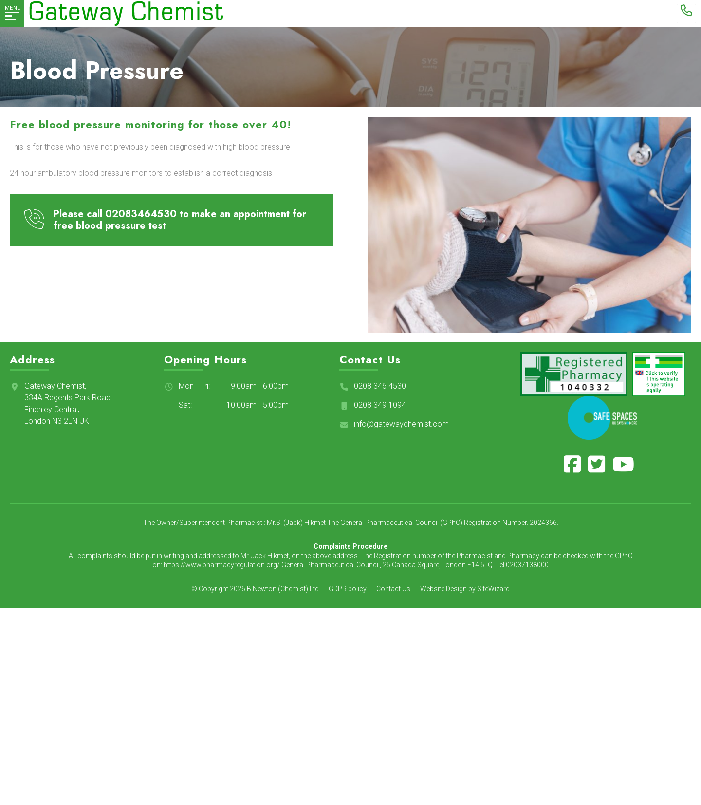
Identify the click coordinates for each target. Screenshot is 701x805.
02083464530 (141, 214)
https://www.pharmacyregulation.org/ (222, 565)
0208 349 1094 (380, 405)
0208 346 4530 (380, 386)
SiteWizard (493, 589)
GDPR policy (348, 589)
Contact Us (393, 589)
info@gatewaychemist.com (401, 424)
